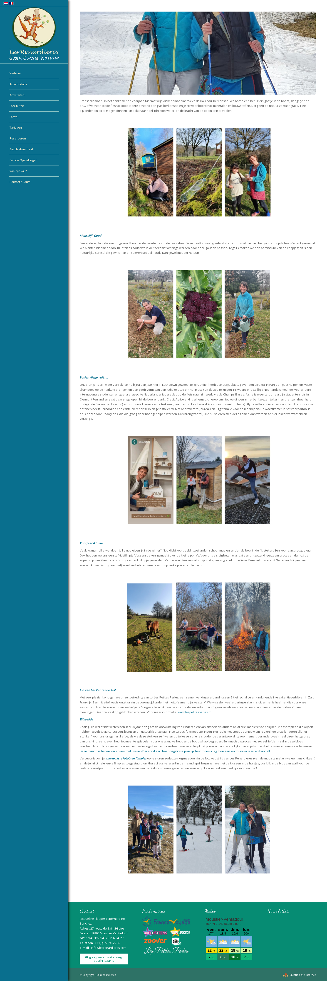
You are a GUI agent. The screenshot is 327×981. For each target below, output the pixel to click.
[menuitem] (34, 73)
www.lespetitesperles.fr (194, 712)
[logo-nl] (34, 34)
